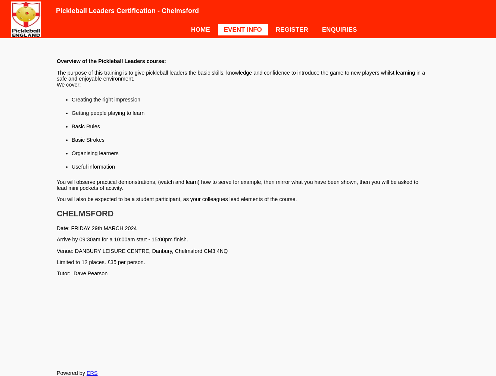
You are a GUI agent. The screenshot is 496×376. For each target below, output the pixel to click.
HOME (200, 29)
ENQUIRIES (339, 29)
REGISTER (292, 29)
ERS (92, 373)
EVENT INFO (243, 29)
